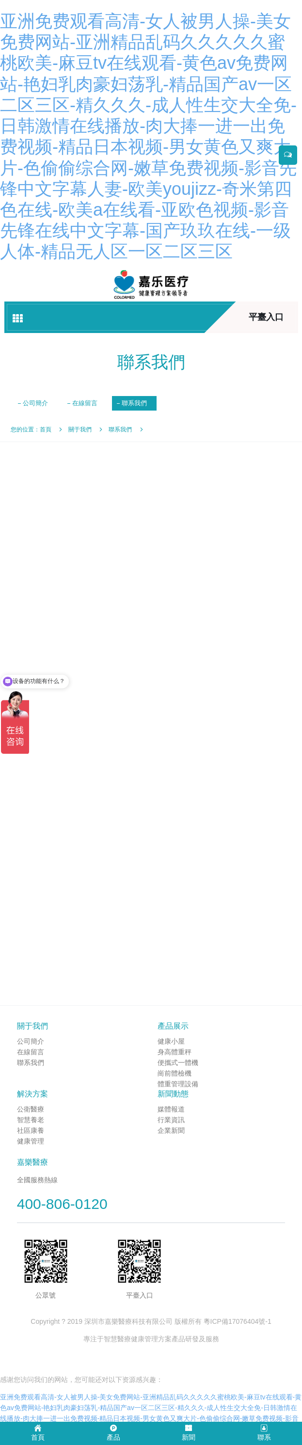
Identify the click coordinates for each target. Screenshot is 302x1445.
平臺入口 (266, 317)
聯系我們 (134, 403)
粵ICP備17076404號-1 (237, 1321)
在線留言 (84, 403)
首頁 (45, 429)
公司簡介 (35, 403)
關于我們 (80, 429)
